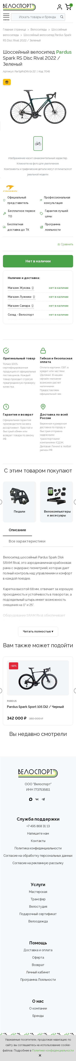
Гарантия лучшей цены (54, 213)
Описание (17, 530)
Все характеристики (27, 541)
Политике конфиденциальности (53, 1050)
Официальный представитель (15, 200)
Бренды (38, 1016)
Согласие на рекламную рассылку (38, 863)
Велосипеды (39, 29)
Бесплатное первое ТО (19, 213)
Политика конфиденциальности (38, 848)
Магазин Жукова (21, 287)
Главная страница (14, 29)
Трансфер (38, 899)
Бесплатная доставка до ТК (16, 227)
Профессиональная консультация (55, 200)
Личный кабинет (38, 972)
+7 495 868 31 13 (38, 826)
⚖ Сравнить (65, 244)
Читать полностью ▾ (38, 631)
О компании (38, 1008)
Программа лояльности (50, 227)
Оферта (38, 957)
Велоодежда (38, 921)
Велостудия (38, 906)
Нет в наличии (38, 261)
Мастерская (38, 892)
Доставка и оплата (38, 950)
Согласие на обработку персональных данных (38, 856)
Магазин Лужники (21, 296)
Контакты (38, 841)
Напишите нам (38, 833)
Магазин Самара (21, 305)
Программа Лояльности (38, 980)
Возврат (38, 965)
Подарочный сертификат (38, 914)
